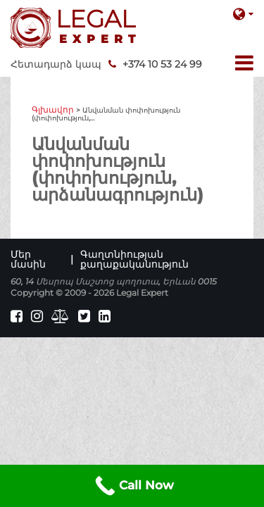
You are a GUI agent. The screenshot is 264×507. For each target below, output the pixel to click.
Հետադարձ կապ (56, 64)
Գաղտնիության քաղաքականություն (134, 259)
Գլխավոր (53, 109)
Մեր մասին (28, 259)
